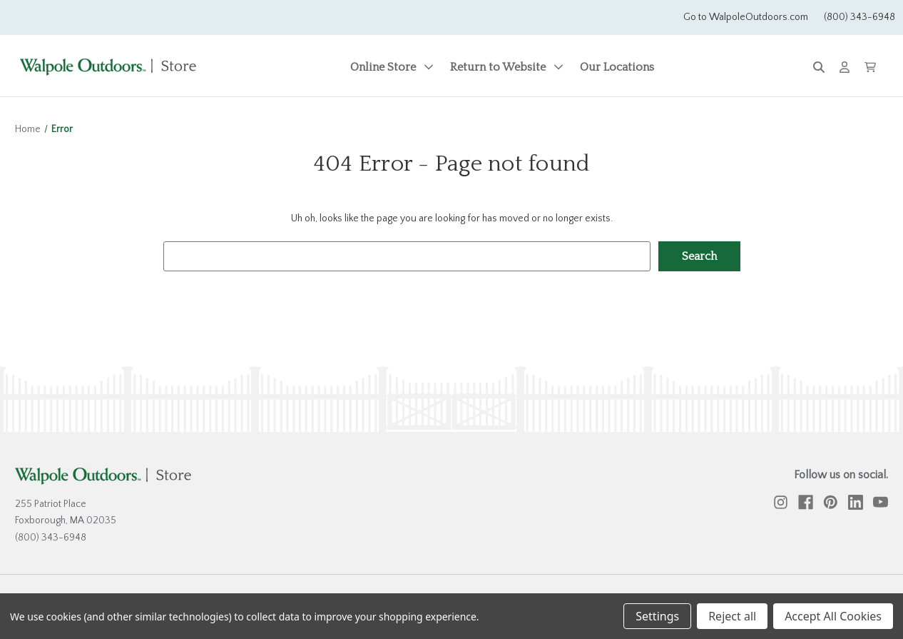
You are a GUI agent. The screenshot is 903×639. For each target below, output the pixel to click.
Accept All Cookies (833, 616)
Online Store (392, 67)
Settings (657, 616)
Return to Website (507, 67)
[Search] (819, 67)
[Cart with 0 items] (870, 67)
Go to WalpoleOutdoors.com (745, 17)
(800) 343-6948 (859, 17)
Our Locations (617, 67)
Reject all (732, 616)
